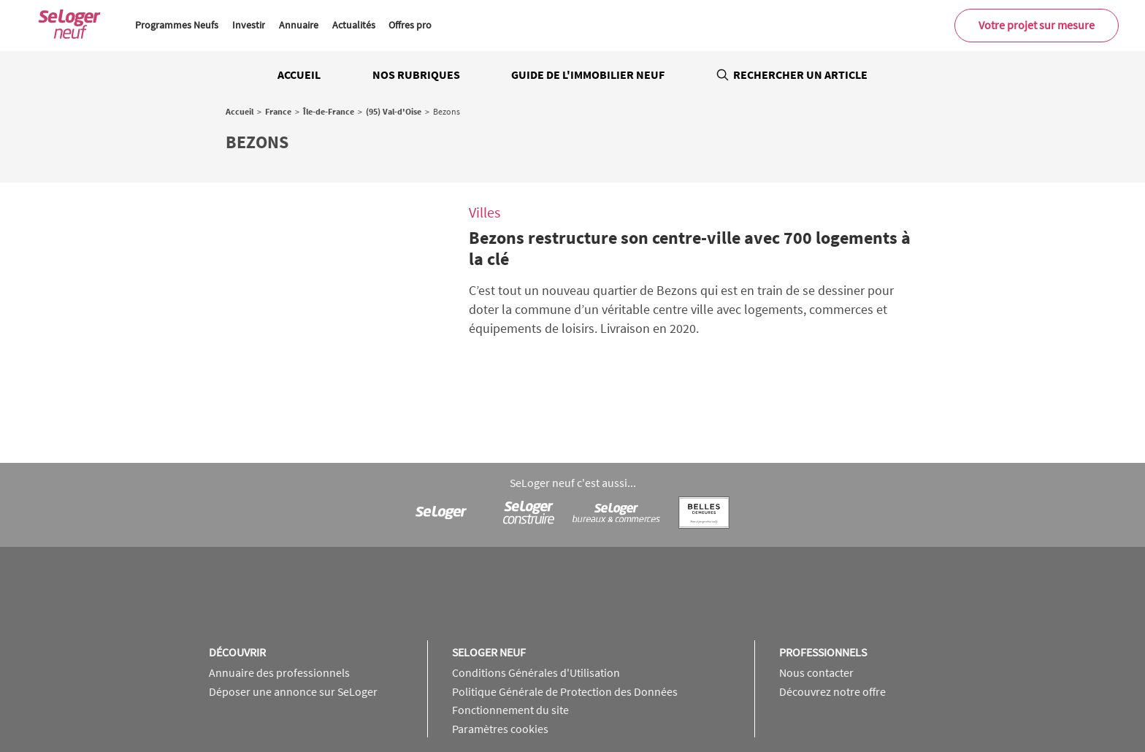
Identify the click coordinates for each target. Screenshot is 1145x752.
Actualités (353, 24)
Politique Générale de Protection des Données (565, 599)
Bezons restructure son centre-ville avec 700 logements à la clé (690, 248)
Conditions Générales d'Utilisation (536, 581)
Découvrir (237, 560)
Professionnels (823, 560)
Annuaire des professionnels (279, 581)
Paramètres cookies (500, 636)
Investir (248, 24)
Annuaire (298, 24)
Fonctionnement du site (510, 618)
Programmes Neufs (176, 24)
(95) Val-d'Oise (393, 111)
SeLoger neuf (489, 560)
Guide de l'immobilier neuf (588, 74)
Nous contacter (816, 581)
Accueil (299, 74)
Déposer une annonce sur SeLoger (293, 599)
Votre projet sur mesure (1037, 25)
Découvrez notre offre (832, 599)
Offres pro (410, 24)
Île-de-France (328, 111)
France (278, 111)
